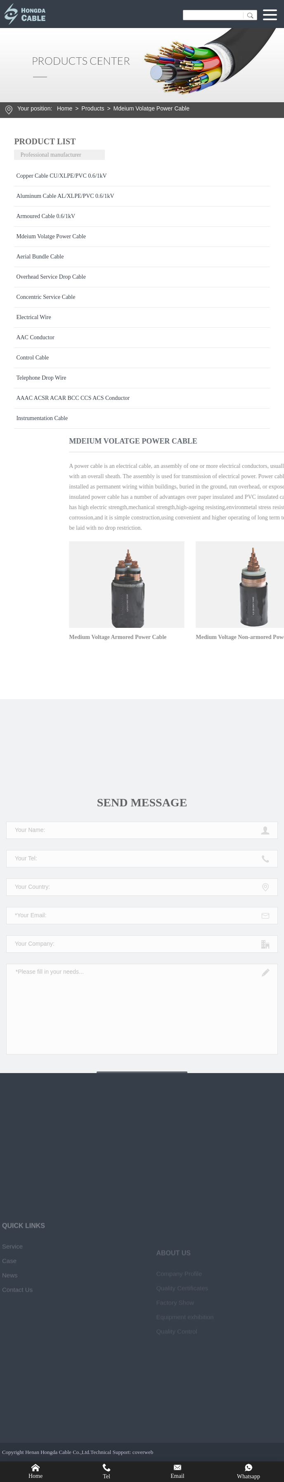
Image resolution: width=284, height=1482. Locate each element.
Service (12, 1361)
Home (64, 108)
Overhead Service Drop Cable (50, 277)
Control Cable (32, 358)
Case (9, 1375)
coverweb (143, 1452)
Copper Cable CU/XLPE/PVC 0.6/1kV (61, 176)
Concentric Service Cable (45, 297)
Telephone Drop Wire (41, 378)
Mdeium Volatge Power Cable (151, 108)
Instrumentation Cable (42, 418)
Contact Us (17, 1404)
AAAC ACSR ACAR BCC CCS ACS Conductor (73, 398)
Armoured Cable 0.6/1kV (45, 216)
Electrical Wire (33, 317)
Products (92, 108)
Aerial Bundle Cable (40, 257)
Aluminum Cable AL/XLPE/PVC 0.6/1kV (65, 196)
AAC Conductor (35, 337)
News (10, 1390)
